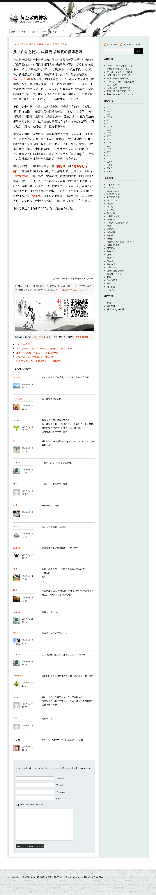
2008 (109, 164)
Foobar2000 (22, 79)
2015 (109, 142)
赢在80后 (111, 264)
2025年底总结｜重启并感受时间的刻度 (34, 356)
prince (16, 377)
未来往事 (111, 229)
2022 (109, 120)
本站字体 (111, 306)
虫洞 (109, 254)
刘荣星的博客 (113, 197)
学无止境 (111, 213)
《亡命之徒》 (21, 176)
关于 (23, 31)
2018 (109, 132)
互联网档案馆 (113, 193)
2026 (109, 107)
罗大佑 (63, 44)
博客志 (110, 203)
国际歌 (61, 166)
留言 (34, 31)
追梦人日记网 (113, 267)
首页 (13, 31)
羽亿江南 (111, 248)
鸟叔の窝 (111, 283)
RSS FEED (112, 44)
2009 (109, 161)
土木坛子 (111, 206)
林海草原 (111, 232)
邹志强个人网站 (114, 273)
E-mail (60, 785)
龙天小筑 (111, 289)
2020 (109, 126)
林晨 (15, 505)
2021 (109, 123)
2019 (109, 129)
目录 (44, 31)
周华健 (32, 44)
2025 (109, 110)
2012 (109, 152)
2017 (109, 136)
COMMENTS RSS (131, 44)
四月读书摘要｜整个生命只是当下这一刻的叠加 (38, 360)
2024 (109, 113)
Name (59, 778)
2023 (109, 116)
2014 (109, 145)
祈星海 (110, 238)
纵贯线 (56, 44)
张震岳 (40, 44)
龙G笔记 (111, 286)
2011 (109, 155)
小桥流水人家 (113, 216)
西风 (109, 257)
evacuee (17, 675)
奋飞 (15, 568)
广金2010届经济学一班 (117, 222)
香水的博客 (112, 280)
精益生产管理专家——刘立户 (120, 241)
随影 (15, 590)
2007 (109, 168)
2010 (109, 158)
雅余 (109, 276)
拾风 (109, 225)
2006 (109, 171)
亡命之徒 (23, 44)
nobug (16, 547)
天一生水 (111, 209)
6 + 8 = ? (61, 798)
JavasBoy (18, 419)
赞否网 (110, 260)
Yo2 (15, 718)
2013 (109, 148)
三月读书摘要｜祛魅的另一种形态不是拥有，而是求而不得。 (45, 348)
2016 (109, 139)
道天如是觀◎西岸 (115, 270)
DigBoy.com (113, 184)
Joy (15, 441)
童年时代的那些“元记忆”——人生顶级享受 (37, 352)
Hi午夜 (110, 187)
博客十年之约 (113, 200)
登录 (109, 302)
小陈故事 (111, 219)
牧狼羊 (110, 235)
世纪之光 (17, 398)
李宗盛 (48, 44)
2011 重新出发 (23, 344)
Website (60, 791)
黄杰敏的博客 (34, 17)
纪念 (55, 31)
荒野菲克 (111, 251)
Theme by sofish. (116, 309)
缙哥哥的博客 (113, 245)
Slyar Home (113, 190)
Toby (15, 632)
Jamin (16, 462)
